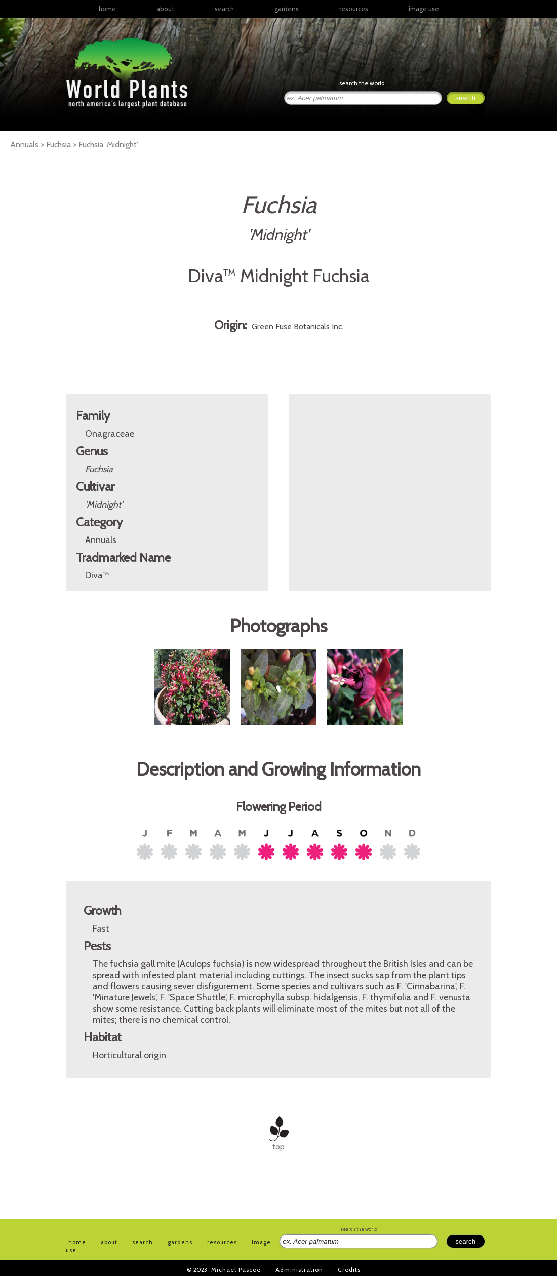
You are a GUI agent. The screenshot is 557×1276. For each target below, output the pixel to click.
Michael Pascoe (236, 1269)
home (107, 9)
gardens (286, 9)
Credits (349, 1269)
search (224, 9)
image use (424, 9)
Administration (299, 1269)
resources (222, 1242)
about (165, 9)
